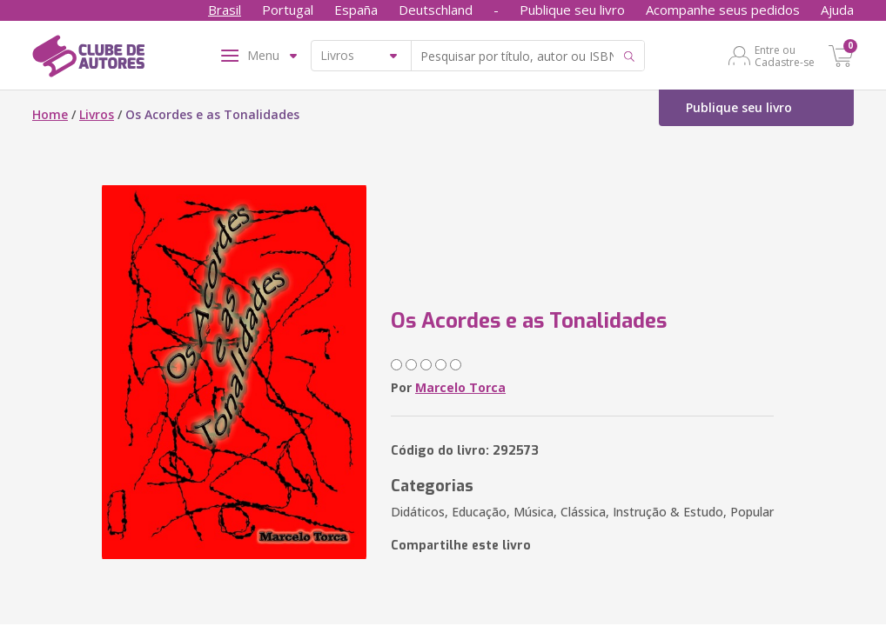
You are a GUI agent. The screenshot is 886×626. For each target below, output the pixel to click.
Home (50, 114)
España (356, 9)
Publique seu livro (572, 9)
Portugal (287, 9)
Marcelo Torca (460, 387)
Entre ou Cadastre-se (785, 56)
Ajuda (837, 9)
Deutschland (436, 9)
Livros (96, 114)
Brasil (224, 9)
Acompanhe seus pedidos (723, 9)
